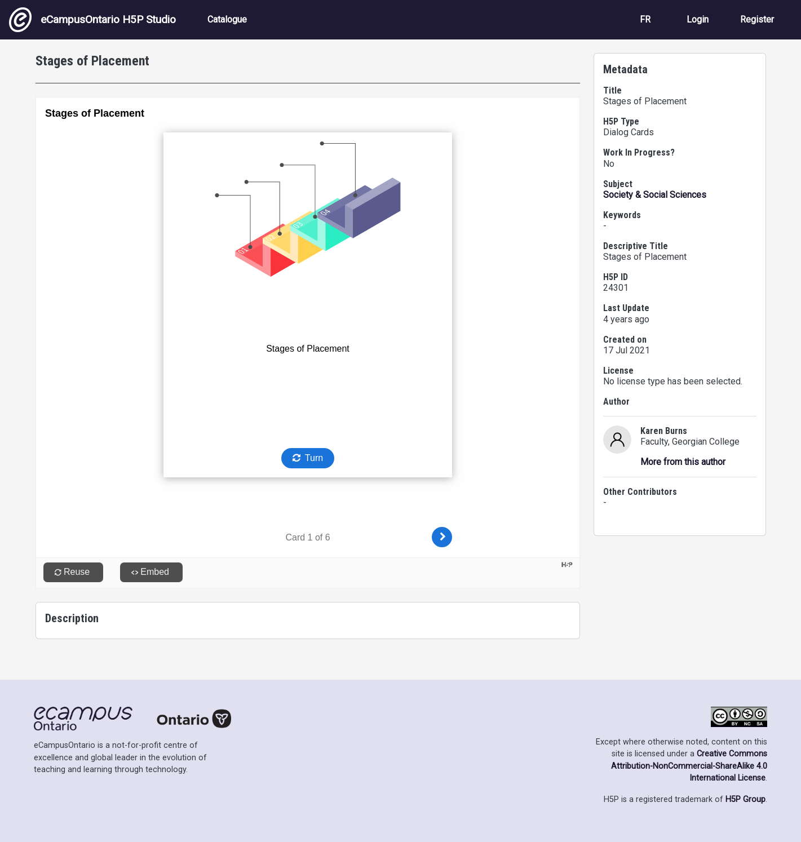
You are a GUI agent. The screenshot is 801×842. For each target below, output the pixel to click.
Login (698, 19)
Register (757, 19)
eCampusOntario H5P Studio (92, 19)
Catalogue (227, 19)
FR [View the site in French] (645, 19)
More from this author (682, 462)
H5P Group (745, 799)
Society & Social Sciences (654, 194)
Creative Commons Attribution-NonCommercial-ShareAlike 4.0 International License (689, 766)
